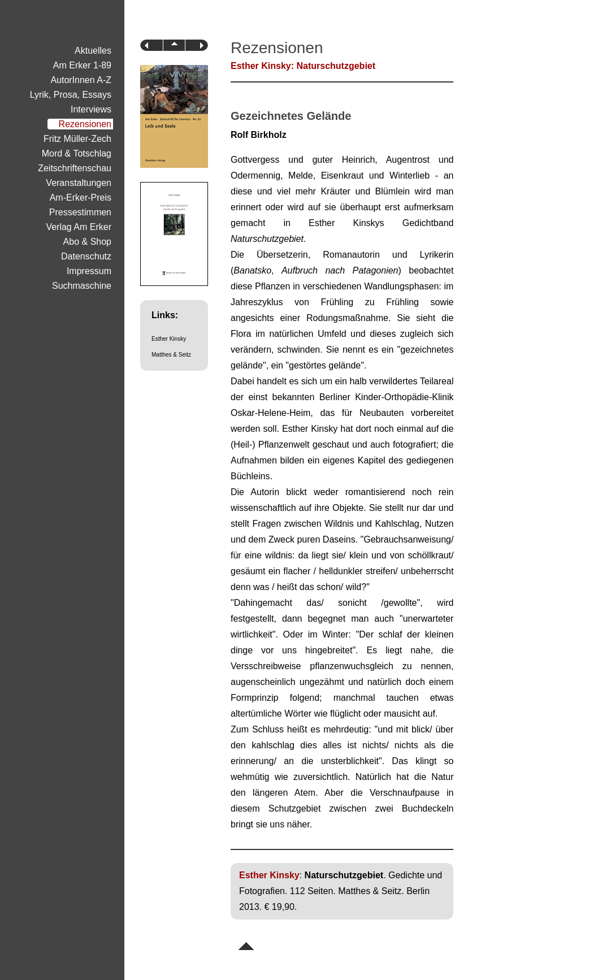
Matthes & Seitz (171, 355)
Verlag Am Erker (78, 227)
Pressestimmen (80, 212)
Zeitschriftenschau (74, 168)
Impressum (89, 271)
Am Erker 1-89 (82, 65)
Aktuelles (93, 50)
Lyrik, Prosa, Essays (70, 94)
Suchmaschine (81, 285)
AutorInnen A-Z (80, 80)
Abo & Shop (87, 241)
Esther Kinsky (168, 339)
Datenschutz (86, 256)
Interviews (91, 109)
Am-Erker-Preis (80, 197)
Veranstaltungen (78, 183)
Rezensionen (85, 124)
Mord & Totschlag (76, 153)
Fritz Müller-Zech (77, 139)
